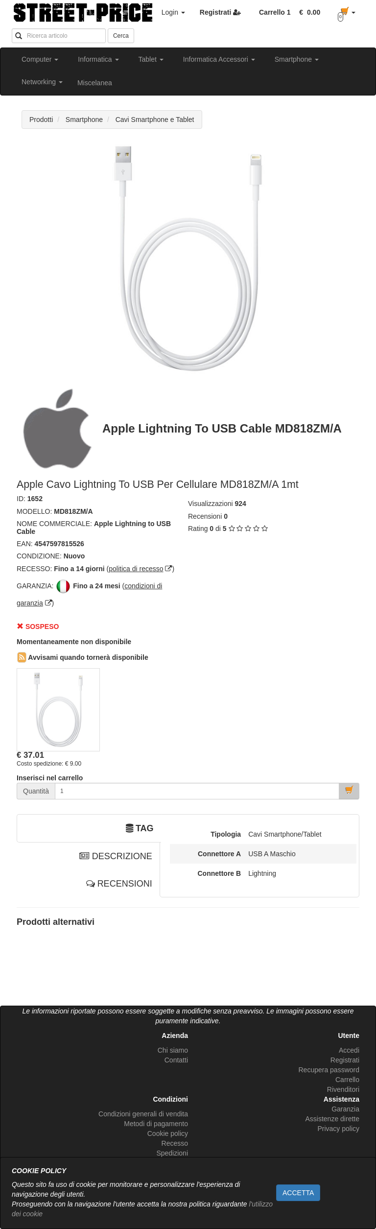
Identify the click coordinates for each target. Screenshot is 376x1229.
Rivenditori (343, 1089)
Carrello (347, 1080)
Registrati (344, 1060)
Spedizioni (172, 1153)
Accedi (349, 1050)
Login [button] (173, 12)
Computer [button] (40, 59)
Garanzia (345, 1109)
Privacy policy (338, 1129)
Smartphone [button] (297, 59)
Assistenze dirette (333, 1119)
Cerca (121, 35)
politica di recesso (136, 569)
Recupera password (328, 1070)
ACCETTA (298, 1193)
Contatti (176, 1060)
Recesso (175, 1143)
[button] (308, 12)
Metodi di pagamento (156, 1124)
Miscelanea (94, 83)
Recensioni (205, 516)
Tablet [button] (151, 59)
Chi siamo (173, 1050)
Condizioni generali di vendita (143, 1114)
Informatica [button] (98, 59)
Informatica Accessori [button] (219, 59)
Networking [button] (42, 82)
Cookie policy (167, 1133)
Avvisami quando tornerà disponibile (82, 657)
